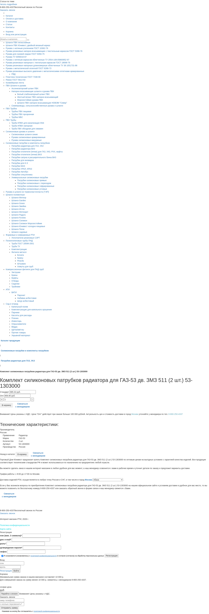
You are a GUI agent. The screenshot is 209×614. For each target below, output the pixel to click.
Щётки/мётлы (17, 330)
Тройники (15, 286)
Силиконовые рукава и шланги (20, 131)
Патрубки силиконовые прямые (32, 180)
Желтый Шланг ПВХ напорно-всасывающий (37, 97)
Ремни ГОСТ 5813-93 (15, 80)
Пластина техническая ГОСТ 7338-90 (23, 77)
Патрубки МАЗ (18, 166)
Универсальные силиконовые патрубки (29, 177)
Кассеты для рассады (21, 315)
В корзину (6, 405)
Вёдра (14, 327)
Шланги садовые (19, 232)
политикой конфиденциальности (43, 556)
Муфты (14, 278)
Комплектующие (19, 249)
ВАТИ (14, 292)
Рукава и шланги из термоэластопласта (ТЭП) (27, 192)
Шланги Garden (18, 200)
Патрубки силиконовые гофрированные (35, 186)
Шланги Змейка (18, 206)
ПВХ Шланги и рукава (16, 85)
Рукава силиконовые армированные (28, 137)
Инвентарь (16, 321)
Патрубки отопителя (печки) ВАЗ (26, 154)
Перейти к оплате (9, 594)
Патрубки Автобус (19, 172)
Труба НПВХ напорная (21, 126)
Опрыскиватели (18, 324)
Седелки (15, 284)
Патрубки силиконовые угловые (32, 189)
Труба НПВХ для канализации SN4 (27, 123)
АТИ (8, 289)
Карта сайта (5, 529)
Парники (15, 312)
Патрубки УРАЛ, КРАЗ (21, 169)
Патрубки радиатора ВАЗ (23, 149)
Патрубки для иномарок (22, 160)
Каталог (9, 16)
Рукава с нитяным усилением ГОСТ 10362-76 (27, 48)
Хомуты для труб (25, 266)
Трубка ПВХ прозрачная (22, 114)
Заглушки (15, 272)
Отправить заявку (9, 608)
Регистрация (6, 571)
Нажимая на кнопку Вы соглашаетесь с (30, 611)
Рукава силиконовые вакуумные (26, 140)
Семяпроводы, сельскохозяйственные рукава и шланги (37, 106)
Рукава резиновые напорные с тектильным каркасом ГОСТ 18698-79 (38, 62)
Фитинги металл (19, 252)
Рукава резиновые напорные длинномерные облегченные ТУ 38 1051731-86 (41, 65)
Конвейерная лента (15, 83)
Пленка (14, 318)
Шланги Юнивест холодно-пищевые (28, 226)
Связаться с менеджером (22, 405)
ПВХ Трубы (11, 120)
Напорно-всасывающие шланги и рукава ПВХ (32, 91)
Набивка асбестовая (26, 298)
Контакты (10, 27)
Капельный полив (19, 307)
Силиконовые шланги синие (24, 134)
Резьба (20, 261)
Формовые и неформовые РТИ (20, 235)
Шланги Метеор (18, 197)
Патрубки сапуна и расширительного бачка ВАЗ (33, 157)
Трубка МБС (17, 117)
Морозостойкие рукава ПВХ (30, 100)
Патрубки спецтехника (21, 174)
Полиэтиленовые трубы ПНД (19, 241)
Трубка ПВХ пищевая (21, 111)
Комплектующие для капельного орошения (31, 309)
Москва (89, 480)
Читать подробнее (8, 4)
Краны (20, 258)
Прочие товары (18, 332)
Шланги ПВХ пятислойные (18, 42)
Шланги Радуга (18, 215)
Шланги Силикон (19, 220)
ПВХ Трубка (11, 108)
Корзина (9, 31)
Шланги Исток (18, 209)
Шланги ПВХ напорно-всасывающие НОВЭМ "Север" (42, 103)
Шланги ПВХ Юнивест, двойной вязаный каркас (28, 45)
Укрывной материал (20, 335)
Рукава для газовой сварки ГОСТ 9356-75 (25, 54)
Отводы (15, 281)
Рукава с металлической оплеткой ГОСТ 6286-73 (28, 68)
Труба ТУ (15, 246)
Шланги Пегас (18, 229)
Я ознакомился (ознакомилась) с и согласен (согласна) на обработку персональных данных (52, 556)
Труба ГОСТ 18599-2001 (22, 243)
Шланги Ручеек (18, 218)
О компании (11, 21)
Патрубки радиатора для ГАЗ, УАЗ (27, 146)
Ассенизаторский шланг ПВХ (24, 88)
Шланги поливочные (15, 195)
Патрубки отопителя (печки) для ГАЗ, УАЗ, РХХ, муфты (37, 151)
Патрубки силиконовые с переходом (34, 183)
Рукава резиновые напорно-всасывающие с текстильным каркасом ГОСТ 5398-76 (44, 51)
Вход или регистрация (16, 34)
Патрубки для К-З (19, 163)
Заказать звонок (7, 10)
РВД (13, 74)
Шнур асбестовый (25, 301)
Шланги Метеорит (19, 212)
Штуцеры (21, 263)
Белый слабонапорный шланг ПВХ (33, 94)
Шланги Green (18, 203)
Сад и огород (12, 304)
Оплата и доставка (14, 19)
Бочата (20, 255)
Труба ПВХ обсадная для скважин (27, 129)
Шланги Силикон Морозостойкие (26, 223)
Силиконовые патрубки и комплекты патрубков (28, 143)
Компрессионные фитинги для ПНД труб (25, 269)
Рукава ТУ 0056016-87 (16, 57)
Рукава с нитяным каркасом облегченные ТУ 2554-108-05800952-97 (37, 60)
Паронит (21, 295)
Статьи (9, 24)
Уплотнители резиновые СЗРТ (25, 238)
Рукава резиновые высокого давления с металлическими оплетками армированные (45, 71)
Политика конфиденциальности (15, 525)
